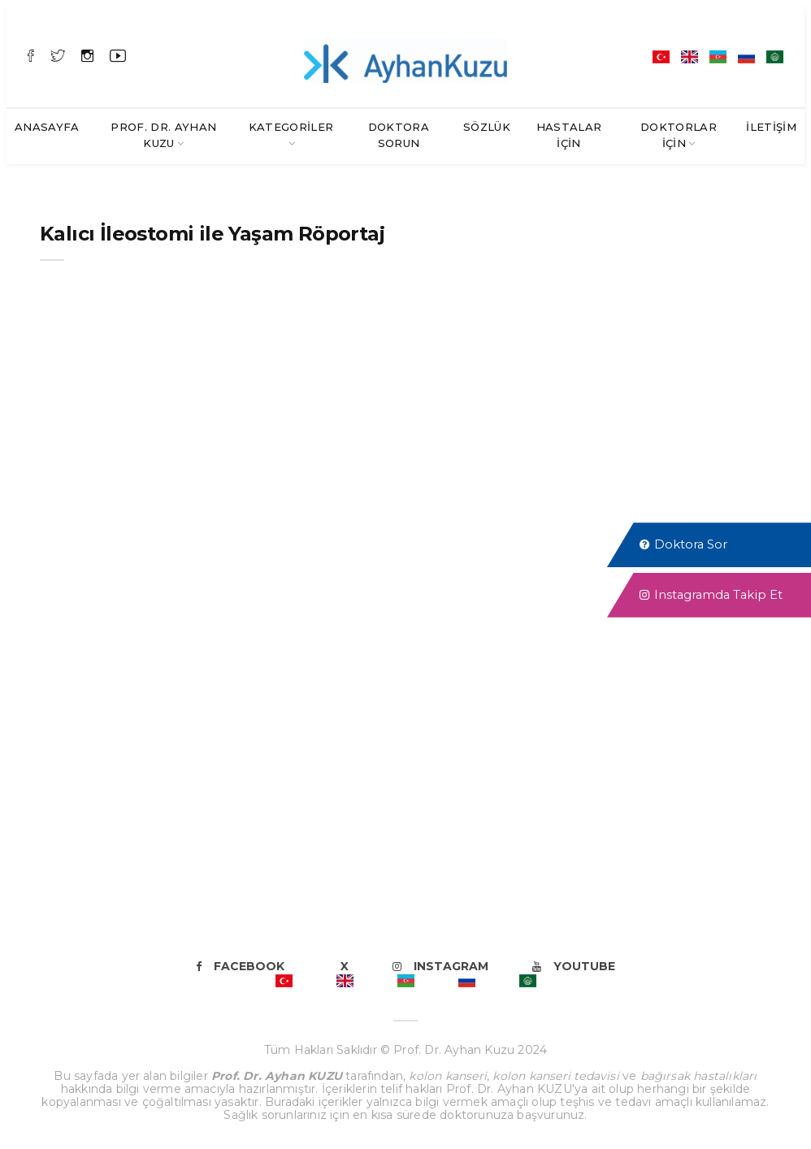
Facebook (240, 966)
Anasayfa (47, 126)
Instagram (440, 966)
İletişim (771, 126)
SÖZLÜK (486, 126)
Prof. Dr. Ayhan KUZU (163, 135)
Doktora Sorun (398, 135)
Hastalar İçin (569, 135)
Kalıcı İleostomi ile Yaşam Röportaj (212, 233)
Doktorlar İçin (678, 135)
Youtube (573, 966)
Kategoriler (291, 126)
